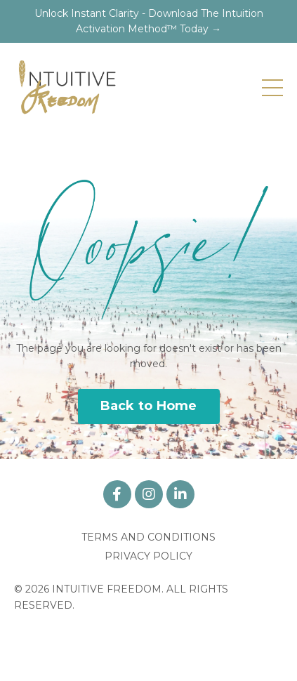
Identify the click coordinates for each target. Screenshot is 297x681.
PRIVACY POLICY (148, 556)
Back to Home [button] (148, 406)
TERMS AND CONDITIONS (148, 537)
